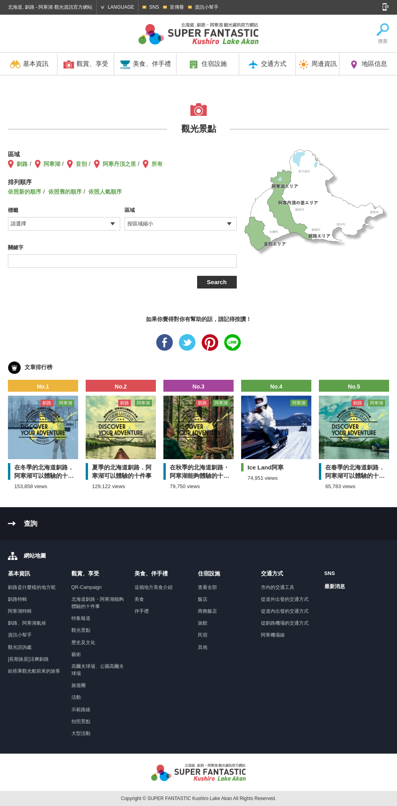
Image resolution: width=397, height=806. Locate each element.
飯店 (202, 599)
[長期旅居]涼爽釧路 (28, 659)
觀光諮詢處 (20, 647)
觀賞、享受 (85, 64)
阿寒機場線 (273, 635)
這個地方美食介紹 (153, 587)
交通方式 (267, 64)
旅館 (202, 623)
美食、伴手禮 (145, 64)
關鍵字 (15, 247)
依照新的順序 (24, 192)
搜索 (382, 33)
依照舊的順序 (65, 192)
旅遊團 (78, 685)
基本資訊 (29, 64)
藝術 (76, 654)
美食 (139, 599)
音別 (81, 164)
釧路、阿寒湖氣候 (27, 623)
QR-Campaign (86, 587)
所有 (157, 164)
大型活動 (80, 733)
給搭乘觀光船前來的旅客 (34, 671)
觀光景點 (80, 630)
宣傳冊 (177, 7)
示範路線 (80, 709)
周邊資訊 (317, 64)
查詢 (30, 523)
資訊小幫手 (207, 7)
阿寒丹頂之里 (119, 164)
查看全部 (207, 587)
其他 (202, 647)
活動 (76, 697)
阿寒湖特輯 (20, 611)
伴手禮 (141, 611)
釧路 (22, 164)
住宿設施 (207, 64)
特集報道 (80, 618)
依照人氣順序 (105, 192)
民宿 (202, 635)
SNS (154, 7)
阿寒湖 (52, 164)
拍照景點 (80, 721)
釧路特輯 (17, 599)
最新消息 (334, 586)
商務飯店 (207, 611)
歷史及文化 (83, 642)
